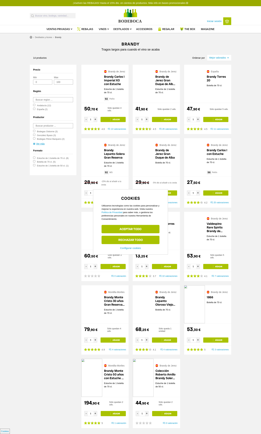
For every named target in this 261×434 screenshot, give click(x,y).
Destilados (121, 29)
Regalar (168, 29)
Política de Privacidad (112, 212)
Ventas (58, 29)
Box (189, 29)
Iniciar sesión (214, 21)
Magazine (208, 29)
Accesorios (144, 29)
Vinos (102, 29)
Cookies (5, 431)
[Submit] (32, 15)
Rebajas (87, 29)
